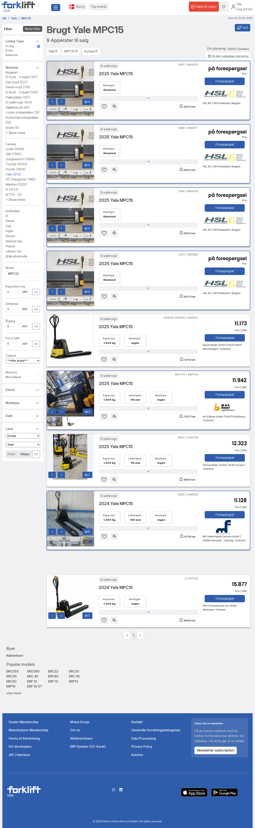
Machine (23, 67)
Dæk (23, 415)
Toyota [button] (16, 164)
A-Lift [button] (12, 189)
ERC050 (12, 671)
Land (23, 428)
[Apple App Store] (194, 792)
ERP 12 (32, 681)
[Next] (140, 635)
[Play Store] (224, 792)
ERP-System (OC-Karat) (88, 746)
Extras (23, 389)
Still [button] (13, 154)
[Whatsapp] (113, 791)
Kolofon (137, 755)
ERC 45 (74, 676)
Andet (12, 128)
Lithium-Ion (14, 251)
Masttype (23, 402)
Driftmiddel (13, 211)
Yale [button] (13, 174)
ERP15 (10, 686)
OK (36, 292)
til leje (9, 50)
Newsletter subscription (215, 750)
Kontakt (137, 722)
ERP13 (73, 681)
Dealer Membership (23, 722)
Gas (8, 226)
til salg (10, 46)
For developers (20, 746)
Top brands (99, 7)
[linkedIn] (120, 791)
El (7, 216)
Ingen (9, 231)
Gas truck (17, 82)
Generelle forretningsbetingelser (156, 730)
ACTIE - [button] (14, 194)
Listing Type (23, 41)
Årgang (10, 321)
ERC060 (33, 671)
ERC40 (53, 676)
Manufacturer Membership (28, 730)
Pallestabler (18, 97)
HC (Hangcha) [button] (21, 179)
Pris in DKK (13, 338)
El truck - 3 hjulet (22, 92)
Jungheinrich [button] (20, 159)
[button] (15, 133)
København (14, 655)
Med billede (13, 377)
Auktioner (12, 55)
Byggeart (12, 72)
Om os (75, 730)
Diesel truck (18, 87)
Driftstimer (12, 303)
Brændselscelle (16, 256)
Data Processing (143, 738)
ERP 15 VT (34, 686)
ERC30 (11, 676)
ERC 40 (32, 676)
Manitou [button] (16, 184)
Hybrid (10, 246)
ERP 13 (53, 681)
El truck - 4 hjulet (22, 77)
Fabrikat (11, 144)
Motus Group (79, 722)
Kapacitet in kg (15, 286)
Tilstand (11, 355)
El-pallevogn (19, 102)
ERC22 (53, 671)
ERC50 (11, 681)
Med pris (11, 372)
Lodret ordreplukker (22, 112)
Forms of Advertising (24, 738)
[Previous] (127, 635)
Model (10, 267)
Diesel (10, 221)
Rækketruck (18, 107)
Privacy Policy (141, 746)
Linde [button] (15, 149)
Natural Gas (14, 241)
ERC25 (74, 671)
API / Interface (19, 755)
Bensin (10, 236)
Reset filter (32, 28)
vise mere (13, 693)
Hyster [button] (16, 169)
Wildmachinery (81, 738)
